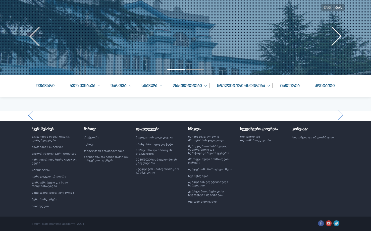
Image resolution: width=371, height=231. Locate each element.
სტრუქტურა (41, 170)
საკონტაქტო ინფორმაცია (313, 137)
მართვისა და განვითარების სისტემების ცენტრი (106, 158)
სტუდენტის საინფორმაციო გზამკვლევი (157, 170)
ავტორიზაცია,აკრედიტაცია (54, 153)
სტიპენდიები (198, 176)
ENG (327, 7)
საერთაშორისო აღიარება (53, 192)
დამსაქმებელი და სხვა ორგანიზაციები (50, 184)
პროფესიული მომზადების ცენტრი (209, 160)
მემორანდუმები (44, 199)
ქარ (338, 7)
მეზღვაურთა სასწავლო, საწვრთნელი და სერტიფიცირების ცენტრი (208, 149)
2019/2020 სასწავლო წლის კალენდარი (156, 161)
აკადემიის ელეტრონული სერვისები (208, 183)
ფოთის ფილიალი (202, 201)
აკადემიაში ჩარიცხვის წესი (210, 169)
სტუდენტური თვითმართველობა (255, 138)
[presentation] (35, 36)
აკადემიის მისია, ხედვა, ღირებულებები (51, 138)
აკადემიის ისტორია (47, 147)
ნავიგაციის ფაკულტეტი (154, 137)
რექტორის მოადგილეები (104, 151)
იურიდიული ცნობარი (49, 176)
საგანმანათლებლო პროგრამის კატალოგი (206, 138)
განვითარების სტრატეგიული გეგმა (54, 161)
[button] (176, 69)
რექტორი (91, 137)
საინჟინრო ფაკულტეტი (154, 144)
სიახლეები (40, 206)
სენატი (89, 144)
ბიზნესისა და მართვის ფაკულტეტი (154, 151)
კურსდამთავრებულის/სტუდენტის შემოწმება (206, 193)
